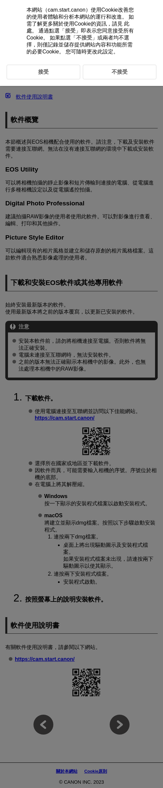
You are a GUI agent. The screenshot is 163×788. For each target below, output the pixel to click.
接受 (70, 31)
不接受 (84, 37)
